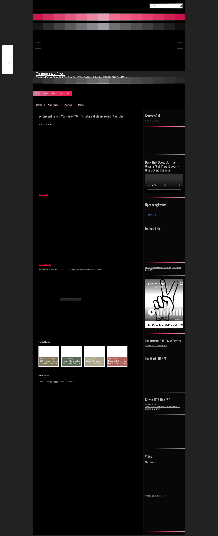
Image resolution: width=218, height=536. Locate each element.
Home (39, 105)
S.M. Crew (43, 194)
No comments (45, 264)
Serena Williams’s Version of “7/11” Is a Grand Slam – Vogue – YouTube (69, 269)
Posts (81, 105)
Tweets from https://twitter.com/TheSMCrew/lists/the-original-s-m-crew (162, 406)
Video (54, 93)
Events (37, 93)
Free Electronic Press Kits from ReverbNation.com (164, 328)
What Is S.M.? (65, 93)
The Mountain (151, 462)
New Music (53, 105)
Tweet (8, 63)
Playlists (68, 105)
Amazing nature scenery (155, 496)
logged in (54, 382)
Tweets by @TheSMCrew (156, 346)
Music (46, 93)
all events (152, 215)
